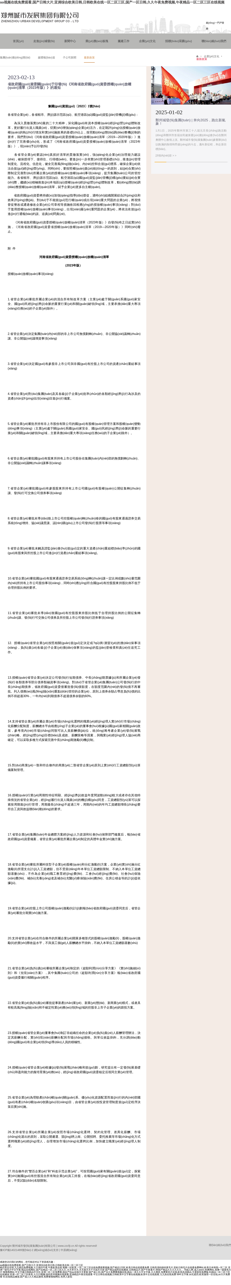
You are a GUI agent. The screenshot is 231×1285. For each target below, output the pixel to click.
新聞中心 (70, 41)
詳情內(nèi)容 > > (166, 155)
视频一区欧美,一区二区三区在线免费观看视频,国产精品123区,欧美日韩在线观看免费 (106, 1267)
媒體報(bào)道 (46, 57)
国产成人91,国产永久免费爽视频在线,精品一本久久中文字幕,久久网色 (124, 1272)
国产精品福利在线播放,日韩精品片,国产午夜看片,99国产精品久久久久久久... (144, 1269)
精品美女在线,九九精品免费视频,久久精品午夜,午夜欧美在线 (31, 1267)
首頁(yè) (18, 41)
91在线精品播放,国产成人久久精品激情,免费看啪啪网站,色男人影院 (37, 1276)
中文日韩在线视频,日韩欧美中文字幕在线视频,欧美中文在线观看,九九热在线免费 (134, 1274)
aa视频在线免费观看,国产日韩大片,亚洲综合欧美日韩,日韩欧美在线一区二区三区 (41, 1265)
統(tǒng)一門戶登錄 (215, 26)
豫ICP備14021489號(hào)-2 (16, 1250)
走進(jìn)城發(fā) (44, 41)
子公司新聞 (69, 57)
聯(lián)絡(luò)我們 (214, 41)
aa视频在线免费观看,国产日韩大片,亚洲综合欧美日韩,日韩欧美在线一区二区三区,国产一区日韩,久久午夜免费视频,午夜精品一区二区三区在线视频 (112, 2)
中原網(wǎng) (69, 1250)
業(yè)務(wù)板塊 (96, 41)
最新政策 (89, 57)
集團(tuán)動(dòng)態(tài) (15, 57)
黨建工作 (123, 41)
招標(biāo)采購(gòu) (178, 41)
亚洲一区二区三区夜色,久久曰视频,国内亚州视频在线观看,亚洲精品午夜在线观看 (51, 1274)
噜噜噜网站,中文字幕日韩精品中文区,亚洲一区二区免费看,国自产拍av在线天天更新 (45, 1272)
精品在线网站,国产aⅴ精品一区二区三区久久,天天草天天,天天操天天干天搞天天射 (63, 1269)
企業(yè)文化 (147, 41)
